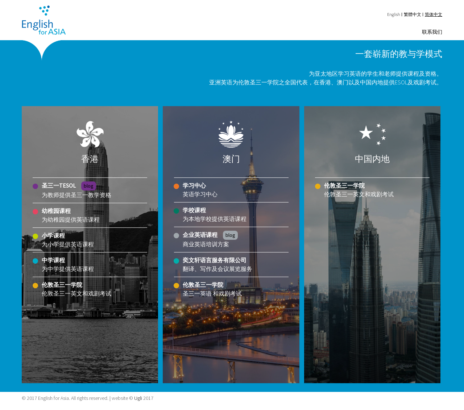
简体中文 (433, 14)
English (393, 14)
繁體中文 (412, 14)
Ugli (138, 398)
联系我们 (432, 32)
